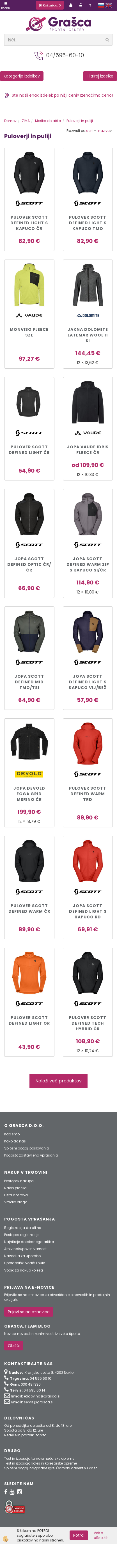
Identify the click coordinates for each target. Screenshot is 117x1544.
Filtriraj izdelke (100, 76)
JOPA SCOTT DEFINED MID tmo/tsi (29, 682)
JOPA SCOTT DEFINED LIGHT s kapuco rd (88, 911)
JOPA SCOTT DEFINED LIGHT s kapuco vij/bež (88, 682)
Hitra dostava (16, 1195)
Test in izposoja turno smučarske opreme (39, 1458)
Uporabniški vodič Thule (24, 1263)
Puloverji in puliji (79, 120)
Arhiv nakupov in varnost (25, 1248)
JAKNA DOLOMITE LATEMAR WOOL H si (88, 335)
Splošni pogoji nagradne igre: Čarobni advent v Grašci (51, 1468)
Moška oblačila (48, 120)
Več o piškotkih (101, 1535)
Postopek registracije (21, 1234)
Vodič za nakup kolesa (23, 1270)
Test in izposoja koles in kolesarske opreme (40, 1463)
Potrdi (78, 1535)
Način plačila (15, 1188)
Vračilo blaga (15, 1202)
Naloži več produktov (58, 1081)
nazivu (105, 130)
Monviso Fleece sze (29, 332)
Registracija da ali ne (22, 1227)
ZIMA (26, 120)
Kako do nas (15, 1141)
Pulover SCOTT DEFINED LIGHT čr (29, 449)
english (108, 5)
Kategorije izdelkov (22, 76)
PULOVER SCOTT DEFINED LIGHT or (29, 1020)
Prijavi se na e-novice (29, 1312)
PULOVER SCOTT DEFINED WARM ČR (29, 908)
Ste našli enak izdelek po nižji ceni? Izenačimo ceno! (58, 95)
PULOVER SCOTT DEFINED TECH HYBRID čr (87, 1023)
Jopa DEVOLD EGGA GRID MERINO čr (29, 793)
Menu (5, 6)
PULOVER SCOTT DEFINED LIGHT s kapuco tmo (88, 222)
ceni (91, 130)
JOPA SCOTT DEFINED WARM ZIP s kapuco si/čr (87, 564)
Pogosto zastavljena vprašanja (31, 1155)
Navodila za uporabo (22, 1255)
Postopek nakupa (19, 1181)
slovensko (101, 5)
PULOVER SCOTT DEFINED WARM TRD (87, 793)
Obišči (14, 1345)
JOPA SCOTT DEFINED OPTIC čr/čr (29, 564)
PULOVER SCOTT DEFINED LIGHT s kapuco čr (29, 222)
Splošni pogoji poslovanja (26, 1148)
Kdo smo (12, 1134)
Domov (10, 120)
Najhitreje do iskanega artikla (29, 1241)
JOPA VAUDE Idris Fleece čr (88, 449)
